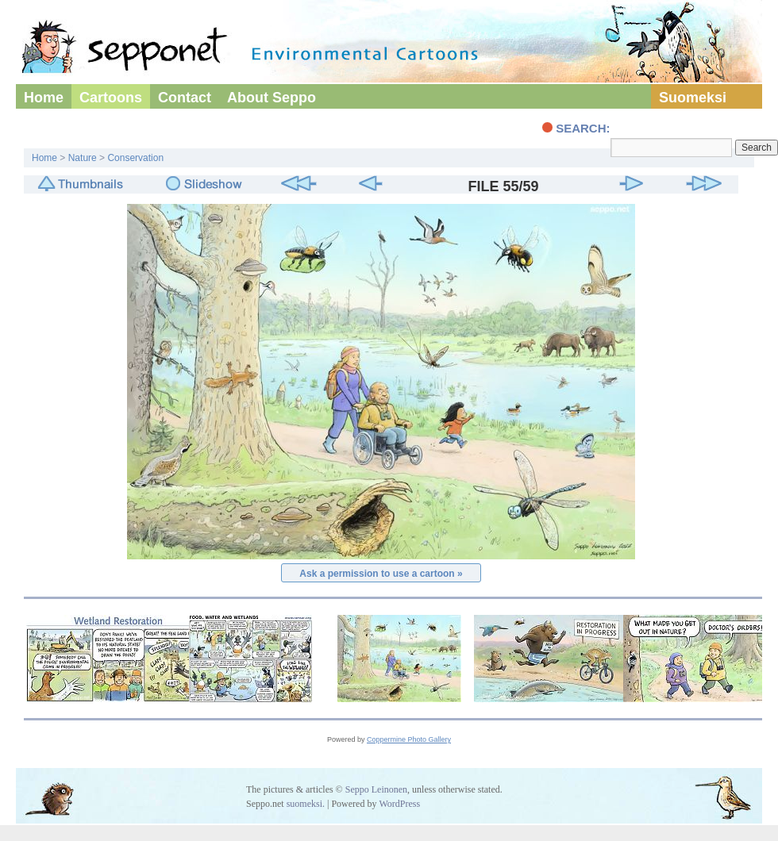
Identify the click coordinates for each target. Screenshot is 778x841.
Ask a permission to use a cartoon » (380, 573)
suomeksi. (306, 803)
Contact (184, 98)
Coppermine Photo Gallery (409, 739)
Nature (82, 157)
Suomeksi (692, 98)
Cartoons (110, 98)
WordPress (399, 803)
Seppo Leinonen (376, 789)
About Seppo (271, 98)
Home (44, 98)
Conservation (135, 157)
